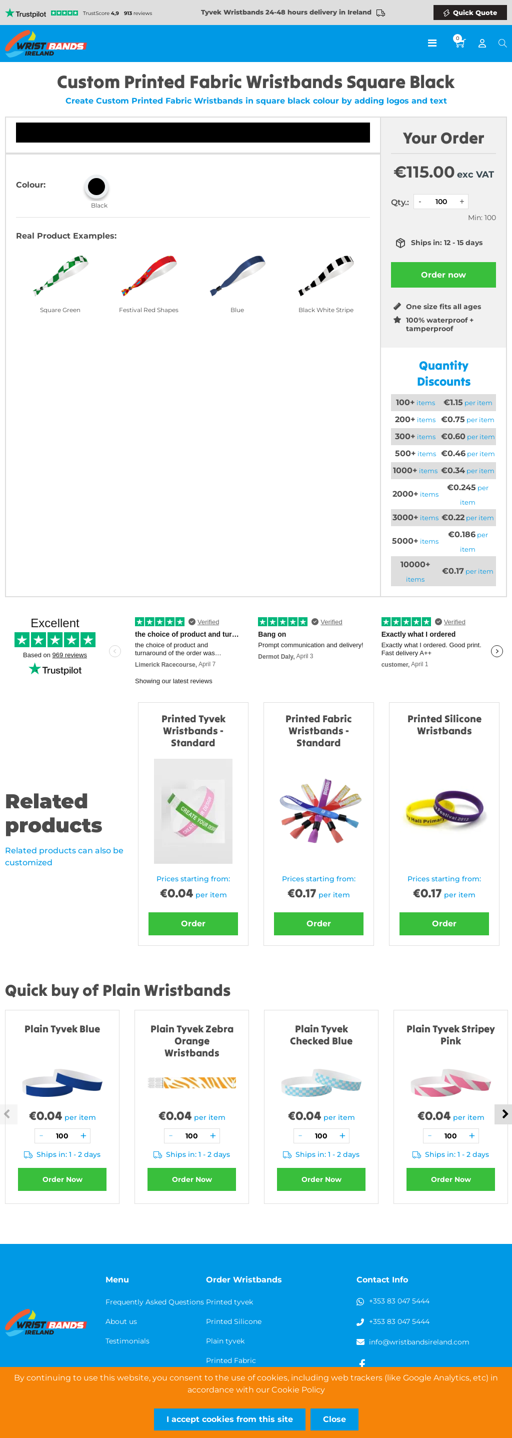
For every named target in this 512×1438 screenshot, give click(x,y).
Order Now (62, 1179)
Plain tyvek (225, 1340)
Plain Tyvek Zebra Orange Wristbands (192, 1040)
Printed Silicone (234, 1321)
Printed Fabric (231, 1360)
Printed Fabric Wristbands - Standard (319, 730)
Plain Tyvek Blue (62, 1028)
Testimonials (128, 1340)
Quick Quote (475, 13)
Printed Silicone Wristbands (445, 724)
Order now (443, 275)
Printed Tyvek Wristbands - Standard (194, 730)
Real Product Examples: (66, 236)
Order (193, 923)
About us (121, 1321)
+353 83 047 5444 (399, 1300)
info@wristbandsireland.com (419, 1341)
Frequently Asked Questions (155, 1301)
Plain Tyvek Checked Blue (321, 1034)
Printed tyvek (229, 1301)
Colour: (31, 185)
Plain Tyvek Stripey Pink (450, 1034)
